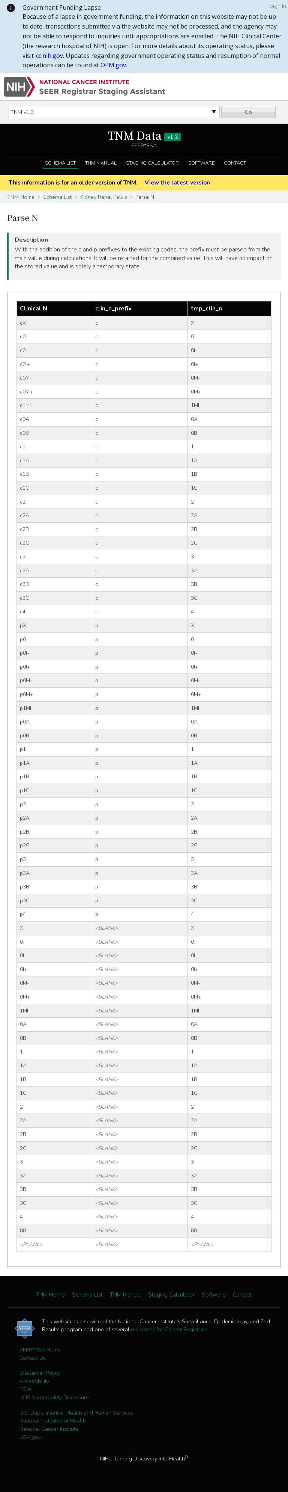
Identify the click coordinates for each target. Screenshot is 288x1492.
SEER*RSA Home (40, 1349)
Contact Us (33, 1358)
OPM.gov (113, 65)
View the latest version (177, 182)
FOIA (26, 1389)
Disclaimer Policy (40, 1373)
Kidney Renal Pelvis (103, 197)
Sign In (277, 6)
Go (248, 112)
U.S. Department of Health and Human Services (76, 1412)
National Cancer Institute (49, 1429)
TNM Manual (101, 163)
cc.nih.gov (49, 55)
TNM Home (20, 197)
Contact (235, 163)
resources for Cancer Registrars (169, 1329)
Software (201, 163)
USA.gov (30, 1437)
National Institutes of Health (53, 1420)
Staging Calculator (152, 163)
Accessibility (34, 1381)
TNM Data (144, 136)
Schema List (60, 163)
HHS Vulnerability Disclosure (54, 1397)
